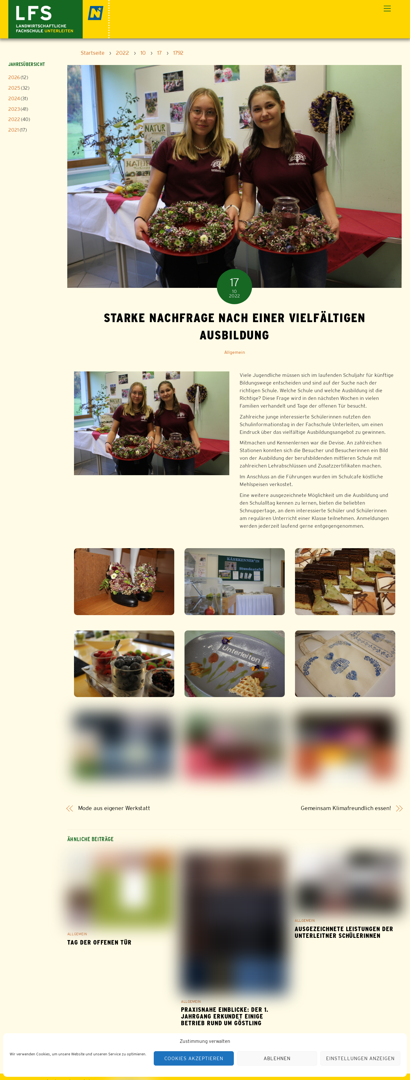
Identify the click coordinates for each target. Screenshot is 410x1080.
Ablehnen (277, 1058)
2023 (14, 109)
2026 (14, 77)
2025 (14, 88)
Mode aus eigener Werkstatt (114, 808)
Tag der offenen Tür (99, 942)
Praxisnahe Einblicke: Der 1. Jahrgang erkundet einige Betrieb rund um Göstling (224, 1016)
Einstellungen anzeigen (360, 1058)
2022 (14, 119)
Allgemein (234, 352)
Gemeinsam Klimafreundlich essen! (346, 808)
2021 (13, 130)
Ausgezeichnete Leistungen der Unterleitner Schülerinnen (344, 932)
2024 (14, 98)
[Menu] (387, 9)
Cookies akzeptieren (193, 1058)
